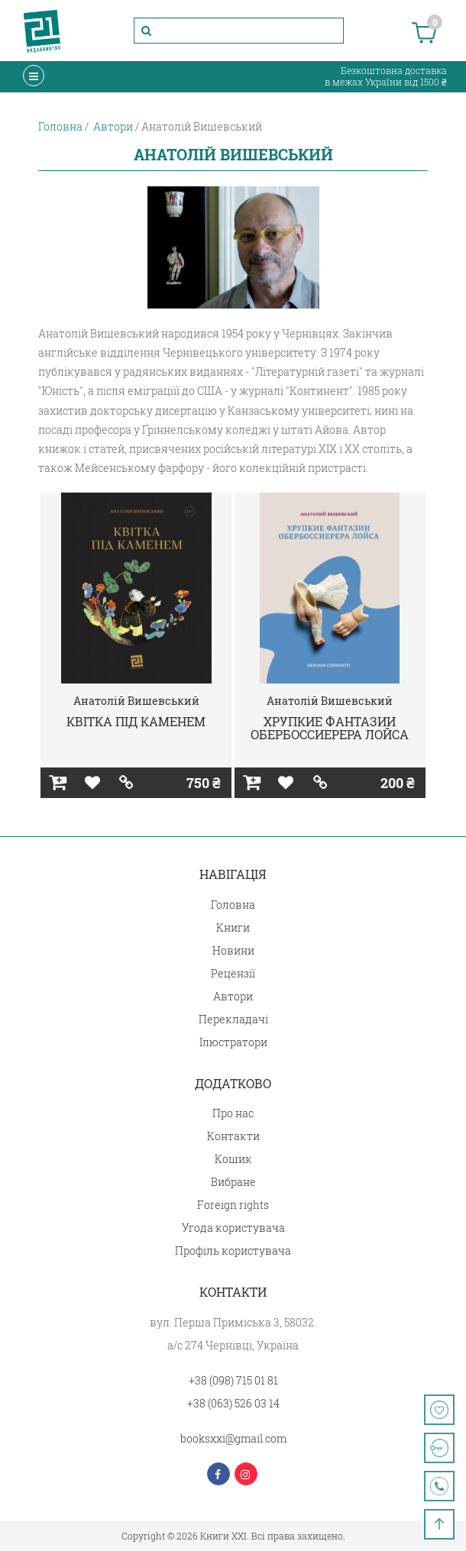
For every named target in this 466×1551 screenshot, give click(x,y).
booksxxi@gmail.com (233, 1438)
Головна (233, 904)
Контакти (233, 1136)
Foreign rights (233, 1204)
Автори (233, 996)
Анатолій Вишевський (136, 700)
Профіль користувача (233, 1250)
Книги (233, 927)
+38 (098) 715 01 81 (233, 1380)
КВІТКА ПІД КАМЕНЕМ (135, 721)
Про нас (233, 1113)
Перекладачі (233, 1019)
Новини (233, 950)
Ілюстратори (233, 1042)
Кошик (233, 1159)
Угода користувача (233, 1227)
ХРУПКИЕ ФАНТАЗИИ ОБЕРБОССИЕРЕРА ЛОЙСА (330, 728)
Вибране (233, 1182)
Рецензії (233, 973)
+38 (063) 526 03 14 (233, 1403)
